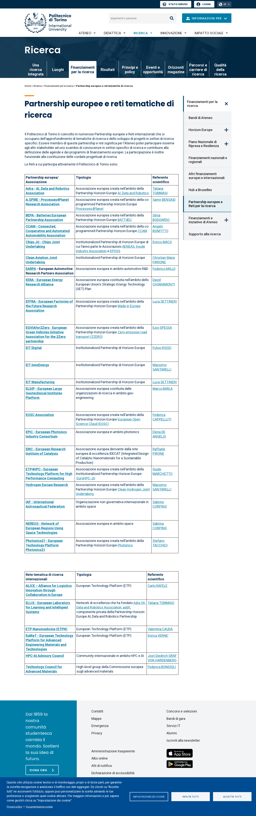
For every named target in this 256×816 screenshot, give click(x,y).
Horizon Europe (200, 130)
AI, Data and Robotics (133, 193)
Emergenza (99, 726)
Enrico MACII (162, 242)
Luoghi (58, 69)
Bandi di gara (175, 719)
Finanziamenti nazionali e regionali (208, 160)
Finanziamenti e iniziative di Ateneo (203, 220)
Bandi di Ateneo (200, 118)
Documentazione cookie (39, 806)
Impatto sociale (209, 33)
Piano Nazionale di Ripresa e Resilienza (204, 144)
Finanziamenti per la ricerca (59, 86)
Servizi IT (173, 726)
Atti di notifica (101, 766)
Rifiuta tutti (191, 796)
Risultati (108, 69)
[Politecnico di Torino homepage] (48, 22)
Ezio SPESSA (162, 328)
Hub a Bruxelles (200, 190)
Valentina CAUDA (160, 629)
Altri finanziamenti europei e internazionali (206, 176)
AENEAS (128, 246)
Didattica (112, 33)
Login (207, 4)
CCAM (142, 231)
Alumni (171, 733)
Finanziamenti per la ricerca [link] (83, 69)
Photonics (125, 545)
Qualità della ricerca (220, 69)
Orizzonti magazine (176, 69)
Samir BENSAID (164, 200)
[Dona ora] (42, 770)
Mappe (96, 719)
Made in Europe (129, 306)
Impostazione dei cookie (149, 796)
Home (28, 86)
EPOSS (115, 251)
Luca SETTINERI (165, 301)
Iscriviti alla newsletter (183, 740)
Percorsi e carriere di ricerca (198, 69)
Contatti (97, 711)
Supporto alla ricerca (205, 234)
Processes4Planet (89, 209)
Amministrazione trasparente (113, 751)
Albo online (99, 758)
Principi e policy (130, 69)
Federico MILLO (164, 269)
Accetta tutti (232, 796)
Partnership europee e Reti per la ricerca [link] (206, 204)
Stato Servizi (175, 4)
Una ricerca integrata (36, 69)
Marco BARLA (163, 389)
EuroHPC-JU (86, 478)
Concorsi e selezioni (181, 711)
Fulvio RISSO (162, 348)
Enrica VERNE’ (158, 636)
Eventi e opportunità (153, 69)
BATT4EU (125, 220)
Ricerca (141, 33)
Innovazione (171, 33)
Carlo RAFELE (157, 586)
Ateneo (85, 33)
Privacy (96, 733)
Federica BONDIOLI (162, 667)
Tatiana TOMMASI (161, 603)
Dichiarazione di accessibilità (112, 773)
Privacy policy (14, 806)
